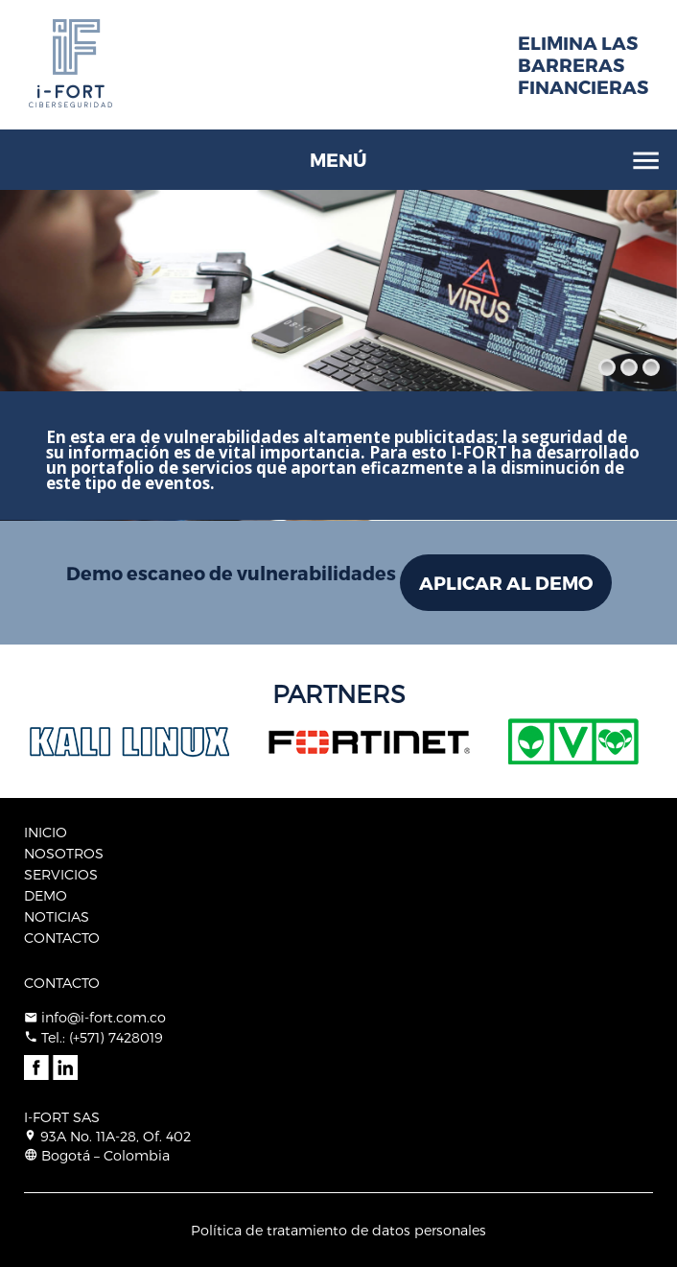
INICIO (45, 832)
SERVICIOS (61, 874)
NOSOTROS (64, 853)
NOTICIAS (56, 916)
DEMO (45, 895)
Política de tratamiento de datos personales (338, 1230)
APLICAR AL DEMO (506, 583)
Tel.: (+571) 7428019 (102, 1037)
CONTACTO (62, 937)
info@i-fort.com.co (103, 1017)
